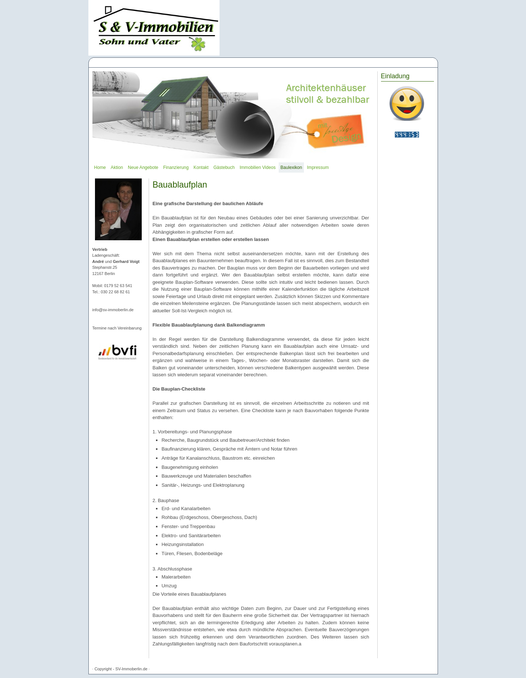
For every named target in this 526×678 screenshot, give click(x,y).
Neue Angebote (143, 167)
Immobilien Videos (257, 167)
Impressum (318, 167)
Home (100, 167)
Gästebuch (224, 167)
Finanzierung (176, 167)
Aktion (117, 167)
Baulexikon (291, 167)
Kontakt (201, 167)
